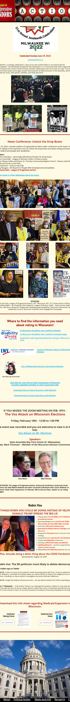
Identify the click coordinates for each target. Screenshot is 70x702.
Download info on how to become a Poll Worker (35, 395)
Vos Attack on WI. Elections (35, 433)
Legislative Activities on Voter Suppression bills (39, 385)
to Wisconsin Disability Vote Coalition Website (40, 330)
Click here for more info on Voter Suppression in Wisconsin (35, 382)
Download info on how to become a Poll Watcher (34, 390)
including (15, 385)
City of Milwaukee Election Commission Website (42, 366)
